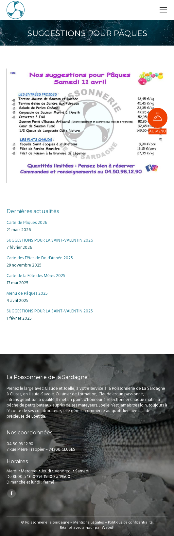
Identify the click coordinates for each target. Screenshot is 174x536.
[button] (157, 118)
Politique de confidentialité (130, 522)
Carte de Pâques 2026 (27, 223)
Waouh (108, 528)
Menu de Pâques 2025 (27, 293)
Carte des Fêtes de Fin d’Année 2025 (40, 258)
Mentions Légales (88, 522)
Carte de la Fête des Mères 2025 (36, 276)
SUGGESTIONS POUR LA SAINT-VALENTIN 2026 (50, 240)
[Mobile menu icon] (163, 10)
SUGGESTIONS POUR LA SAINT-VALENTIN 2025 (50, 311)
